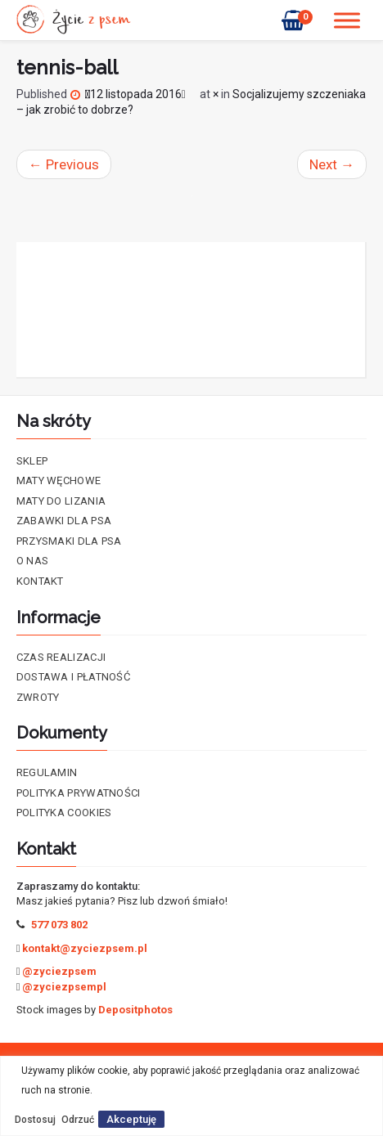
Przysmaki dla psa (69, 541)
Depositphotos (135, 1010)
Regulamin (47, 772)
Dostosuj (35, 1119)
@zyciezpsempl (64, 987)
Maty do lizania (61, 501)
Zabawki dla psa (64, 520)
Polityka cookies (64, 812)
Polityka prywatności (78, 793)
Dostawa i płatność (73, 677)
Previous (64, 164)
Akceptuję (131, 1119)
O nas (32, 561)
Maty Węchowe (58, 480)
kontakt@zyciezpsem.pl (84, 948)
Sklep (32, 461)
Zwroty (38, 697)
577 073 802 (59, 924)
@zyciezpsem (59, 971)
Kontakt (40, 581)
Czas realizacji (61, 657)
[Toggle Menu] (347, 20)
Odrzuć (77, 1119)
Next (331, 164)
